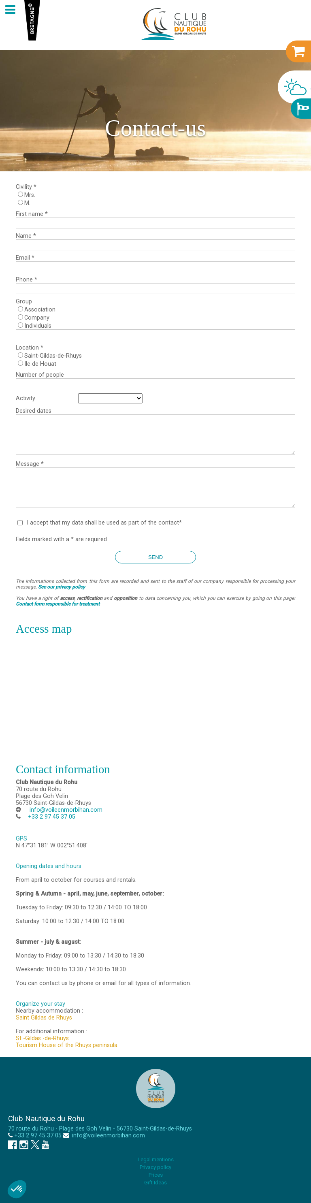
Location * (29, 347)
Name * (26, 235)
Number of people (40, 374)
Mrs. (29, 195)
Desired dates (33, 410)
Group (24, 301)
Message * (30, 464)
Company (36, 317)
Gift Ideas (155, 1183)
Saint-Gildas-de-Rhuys (53, 355)
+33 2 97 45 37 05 (38, 1135)
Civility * (26, 186)
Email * (25, 257)
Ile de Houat (40, 363)
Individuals (37, 325)
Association (39, 309)
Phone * (26, 279)
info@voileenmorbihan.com (65, 809)
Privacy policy (155, 1167)
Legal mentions (156, 1159)
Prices (156, 1175)
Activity (25, 398)
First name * (32, 214)
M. (27, 203)
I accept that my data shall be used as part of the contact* (104, 522)
